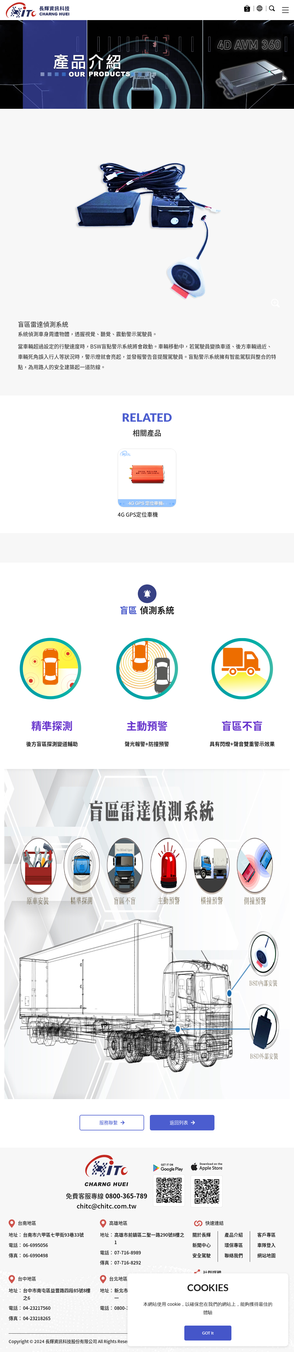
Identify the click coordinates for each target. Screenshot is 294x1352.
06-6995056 (35, 1244)
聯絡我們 (234, 1255)
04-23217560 (37, 1307)
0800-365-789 (126, 1195)
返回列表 (182, 1122)
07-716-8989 (127, 1252)
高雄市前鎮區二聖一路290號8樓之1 (149, 1238)
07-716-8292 (127, 1262)
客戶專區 (266, 1234)
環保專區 (234, 1244)
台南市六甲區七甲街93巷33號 (53, 1234)
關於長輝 (201, 1234)
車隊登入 (266, 1244)
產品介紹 (234, 1234)
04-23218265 (37, 1318)
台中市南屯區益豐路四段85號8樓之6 (56, 1294)
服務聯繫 (112, 1122)
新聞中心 (201, 1244)
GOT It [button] (208, 1332)
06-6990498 (35, 1255)
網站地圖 (266, 1255)
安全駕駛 (201, 1255)
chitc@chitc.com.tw (106, 1205)
